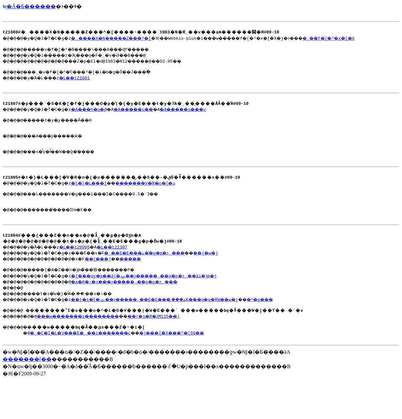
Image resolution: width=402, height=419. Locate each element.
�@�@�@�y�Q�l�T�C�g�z (201, 32)
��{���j (110, 279)
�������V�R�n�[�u (165, 198)
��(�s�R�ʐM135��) (178, 339)
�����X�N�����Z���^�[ (125, 40)
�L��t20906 (83, 267)
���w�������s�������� (89, 339)
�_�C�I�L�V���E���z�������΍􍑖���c (96, 356)
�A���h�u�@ (100, 116)
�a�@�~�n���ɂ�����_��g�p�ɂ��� (141, 303)
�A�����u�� (151, 116)
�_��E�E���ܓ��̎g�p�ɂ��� (164, 273)
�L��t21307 (124, 267)
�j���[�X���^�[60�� (209, 356)
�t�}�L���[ (100, 198)
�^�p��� (298, 321)
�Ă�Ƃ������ (29, 6)
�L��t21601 (83, 82)
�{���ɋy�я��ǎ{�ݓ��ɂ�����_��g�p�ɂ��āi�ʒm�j (163, 297)
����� (149, 279)
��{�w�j (235, 273)
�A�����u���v (209, 116)
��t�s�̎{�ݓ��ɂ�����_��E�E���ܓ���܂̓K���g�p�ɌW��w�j (176, 321)
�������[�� (27, 384)
